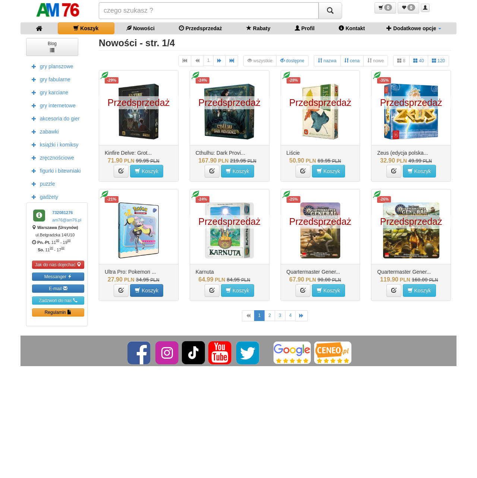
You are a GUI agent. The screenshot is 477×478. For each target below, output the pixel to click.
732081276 (62, 212)
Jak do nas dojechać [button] (58, 264)
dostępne (292, 60)
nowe (375, 60)
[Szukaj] (330, 10)
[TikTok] (193, 352)
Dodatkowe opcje (413, 28)
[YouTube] (220, 352)
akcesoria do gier (54, 118)
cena (352, 60)
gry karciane (48, 92)
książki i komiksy (53, 144)
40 (418, 60)
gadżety (43, 196)
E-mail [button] (58, 288)
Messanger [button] (58, 276)
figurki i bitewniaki (54, 170)
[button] (385, 7)
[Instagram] (167, 352)
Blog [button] (52, 46)
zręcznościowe (51, 157)
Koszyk (85, 28)
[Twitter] (248, 352)
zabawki (43, 131)
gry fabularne (49, 79)
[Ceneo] (332, 352)
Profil (305, 28)
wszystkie (259, 60)
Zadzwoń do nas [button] (58, 300)
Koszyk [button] (146, 171)
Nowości (140, 28)
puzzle (41, 183)
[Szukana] (209, 10)
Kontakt (352, 28)
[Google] (292, 352)
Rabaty (258, 28)
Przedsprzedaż (200, 28)
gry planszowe (50, 66)
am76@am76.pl (66, 220)
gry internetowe (52, 105)
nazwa (327, 60)
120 (438, 60)
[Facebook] (140, 352)
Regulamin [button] (58, 312)
